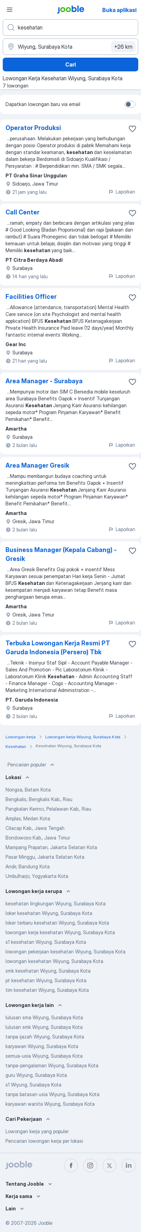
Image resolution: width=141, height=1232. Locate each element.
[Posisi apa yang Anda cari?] (70, 27)
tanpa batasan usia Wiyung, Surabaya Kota (52, 1094)
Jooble (45, 1223)
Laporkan (121, 192)
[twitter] (109, 1165)
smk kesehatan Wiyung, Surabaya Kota (48, 971)
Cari (70, 64)
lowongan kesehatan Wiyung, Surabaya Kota (54, 961)
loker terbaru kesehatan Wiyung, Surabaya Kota (57, 923)
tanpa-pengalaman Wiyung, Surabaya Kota (51, 1065)
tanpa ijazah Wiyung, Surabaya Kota (44, 1037)
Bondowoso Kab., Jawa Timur (37, 838)
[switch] (130, 104)
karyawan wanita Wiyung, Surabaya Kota (50, 1104)
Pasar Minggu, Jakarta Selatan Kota (44, 857)
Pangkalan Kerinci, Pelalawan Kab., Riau (48, 809)
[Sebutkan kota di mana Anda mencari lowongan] (70, 46)
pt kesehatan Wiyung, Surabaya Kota (45, 980)
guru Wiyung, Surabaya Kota (36, 1075)
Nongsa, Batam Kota (28, 790)
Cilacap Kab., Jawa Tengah (34, 828)
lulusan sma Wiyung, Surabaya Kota (44, 1017)
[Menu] (9, 9)
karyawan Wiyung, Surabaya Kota (41, 1046)
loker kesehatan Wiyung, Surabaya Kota (48, 913)
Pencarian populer (32, 764)
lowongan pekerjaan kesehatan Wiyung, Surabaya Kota (65, 951)
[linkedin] (129, 1165)
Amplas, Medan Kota (27, 818)
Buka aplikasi (119, 10)
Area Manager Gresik (37, 465)
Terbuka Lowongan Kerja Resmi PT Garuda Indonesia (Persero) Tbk (57, 648)
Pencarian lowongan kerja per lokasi (44, 1141)
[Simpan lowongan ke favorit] (132, 128)
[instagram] (90, 1165)
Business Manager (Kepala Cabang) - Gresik (61, 554)
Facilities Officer (31, 296)
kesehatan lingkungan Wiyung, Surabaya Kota (55, 903)
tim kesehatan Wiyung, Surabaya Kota (47, 990)
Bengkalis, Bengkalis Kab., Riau (38, 799)
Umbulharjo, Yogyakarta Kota (36, 876)
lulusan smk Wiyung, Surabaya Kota (44, 1027)
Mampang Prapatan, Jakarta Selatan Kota (51, 847)
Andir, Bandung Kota (27, 866)
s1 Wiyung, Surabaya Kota (33, 1085)
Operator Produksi (33, 127)
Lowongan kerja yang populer (37, 1131)
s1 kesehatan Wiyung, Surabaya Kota (45, 942)
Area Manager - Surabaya (44, 381)
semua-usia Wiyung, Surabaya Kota (44, 1056)
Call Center (22, 212)
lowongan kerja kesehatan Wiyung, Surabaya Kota (60, 932)
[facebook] (71, 1165)
